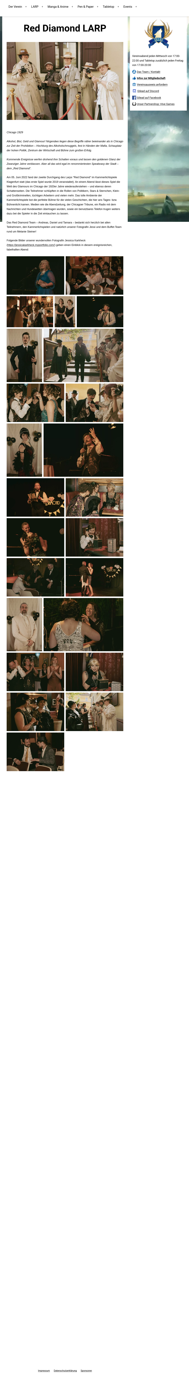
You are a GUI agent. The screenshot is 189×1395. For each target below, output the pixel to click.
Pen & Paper (92, 6)
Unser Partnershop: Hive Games (156, 104)
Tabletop (114, 6)
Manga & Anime (64, 6)
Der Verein (21, 6)
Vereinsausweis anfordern (152, 84)
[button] (35, 275)
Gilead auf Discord (148, 91)
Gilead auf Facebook (149, 97)
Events (134, 6)
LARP (41, 6)
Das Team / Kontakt (148, 71)
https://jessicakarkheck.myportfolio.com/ (31, 245)
